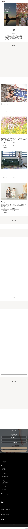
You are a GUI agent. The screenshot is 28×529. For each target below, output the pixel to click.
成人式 (2, 490)
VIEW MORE (14, 225)
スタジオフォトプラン (5, 111)
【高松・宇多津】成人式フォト (4, 469)
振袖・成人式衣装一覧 (4, 468)
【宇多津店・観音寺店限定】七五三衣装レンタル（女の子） (5, 210)
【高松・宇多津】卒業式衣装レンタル (5, 476)
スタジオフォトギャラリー (4, 463)
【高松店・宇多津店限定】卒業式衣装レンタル (5, 177)
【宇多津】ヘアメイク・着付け (4, 472)
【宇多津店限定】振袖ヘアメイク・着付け (5, 147)
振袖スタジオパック (5, 145)
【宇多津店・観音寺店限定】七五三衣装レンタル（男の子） (14, 208)
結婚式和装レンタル (4, 461)
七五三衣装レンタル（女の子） (5, 483)
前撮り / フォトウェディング (5, 489)
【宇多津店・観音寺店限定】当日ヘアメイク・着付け (5, 212)
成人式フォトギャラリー (4, 473)
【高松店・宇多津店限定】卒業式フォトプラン (14, 177)
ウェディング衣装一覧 (4, 462)
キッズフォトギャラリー (4, 486)
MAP (3, 520)
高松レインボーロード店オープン (5, 458)
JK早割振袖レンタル (5, 142)
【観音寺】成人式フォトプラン (5, 470)
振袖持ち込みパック (14, 145)
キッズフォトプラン (4, 481)
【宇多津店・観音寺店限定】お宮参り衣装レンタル (14, 210)
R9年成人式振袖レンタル (14, 142)
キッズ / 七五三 (3, 497)
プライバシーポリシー (3, 501)
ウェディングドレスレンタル (14, 111)
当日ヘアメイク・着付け (4, 485)
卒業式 (2, 496)
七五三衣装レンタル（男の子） (5, 482)
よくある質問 (2, 498)
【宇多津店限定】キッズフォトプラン (5, 208)
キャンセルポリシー (3, 502)
